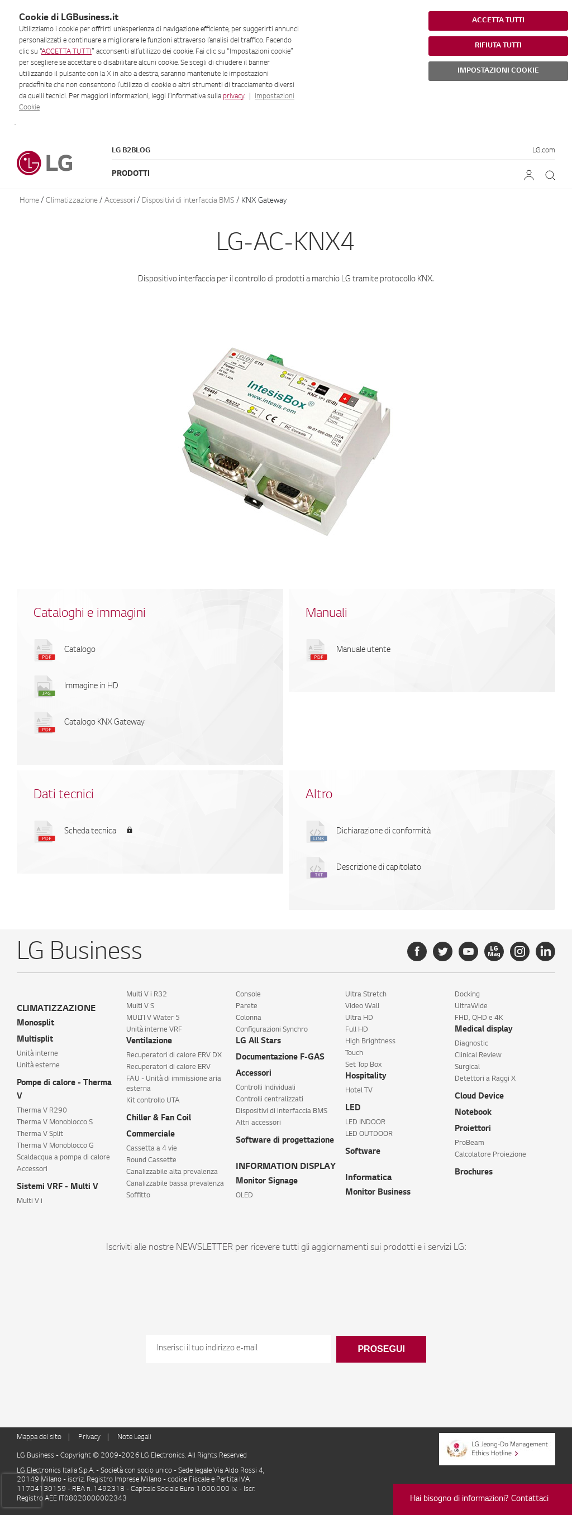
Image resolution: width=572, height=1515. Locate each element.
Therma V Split (40, 1134)
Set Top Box (363, 1065)
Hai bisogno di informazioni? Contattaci (479, 1499)
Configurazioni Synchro (272, 1030)
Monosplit (35, 1023)
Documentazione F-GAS (280, 1057)
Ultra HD (359, 1018)
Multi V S (140, 1006)
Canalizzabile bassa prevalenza (175, 1184)
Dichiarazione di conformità (383, 831)
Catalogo (80, 650)
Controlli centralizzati (269, 1100)
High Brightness (370, 1042)
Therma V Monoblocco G (55, 1146)
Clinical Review (478, 1055)
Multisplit (35, 1039)
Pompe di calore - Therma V (64, 1090)
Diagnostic (471, 1044)
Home (29, 200)
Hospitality (366, 1076)
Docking (467, 995)
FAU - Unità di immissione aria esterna (173, 1084)
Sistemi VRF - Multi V (57, 1187)
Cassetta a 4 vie (151, 1149)
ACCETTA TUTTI (66, 52)
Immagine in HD (91, 686)
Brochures (474, 1172)
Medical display (484, 1029)
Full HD (356, 1030)
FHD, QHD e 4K (479, 1018)
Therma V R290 (42, 1111)
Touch (354, 1053)
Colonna (248, 1018)
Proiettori (473, 1129)
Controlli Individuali (265, 1088)
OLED (244, 1196)
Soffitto (138, 1196)
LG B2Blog (131, 151)
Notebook (473, 1113)
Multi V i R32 (146, 995)
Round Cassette (151, 1160)
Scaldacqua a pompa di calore (63, 1158)
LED (353, 1108)
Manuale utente (363, 650)
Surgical (467, 1067)
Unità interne (37, 1054)
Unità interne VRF (154, 1030)
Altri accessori (258, 1123)
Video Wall (362, 1006)
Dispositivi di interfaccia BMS (188, 200)
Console (248, 995)
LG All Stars (258, 1041)
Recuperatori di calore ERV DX (174, 1055)
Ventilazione (149, 1041)
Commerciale (150, 1134)
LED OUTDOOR (369, 1134)
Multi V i (29, 1201)
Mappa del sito (39, 1437)
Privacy (89, 1437)
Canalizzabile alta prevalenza (172, 1172)
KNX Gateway (264, 200)
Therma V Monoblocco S (55, 1122)
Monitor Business (378, 1192)
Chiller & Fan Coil (158, 1118)
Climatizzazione (72, 200)
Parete (247, 1006)
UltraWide (471, 1006)
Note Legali (134, 1437)
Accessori (119, 200)
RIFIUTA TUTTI (498, 46)
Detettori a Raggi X (485, 1079)
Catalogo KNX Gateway (104, 722)
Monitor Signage (267, 1181)
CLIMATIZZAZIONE (56, 1009)
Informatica (368, 1178)
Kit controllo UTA (153, 1101)
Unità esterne (38, 1066)
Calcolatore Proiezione (490, 1155)
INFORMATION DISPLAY (286, 1167)
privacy (233, 96)
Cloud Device (479, 1096)
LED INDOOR (365, 1122)
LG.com (543, 151)
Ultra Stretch (366, 995)
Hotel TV (359, 1091)
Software (362, 1152)
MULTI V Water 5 (153, 1018)
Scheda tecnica (90, 831)
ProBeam (469, 1143)
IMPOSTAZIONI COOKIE (498, 71)
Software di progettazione (285, 1141)
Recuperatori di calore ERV (168, 1067)
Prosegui (381, 1349)
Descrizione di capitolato (378, 868)
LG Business (36, 1456)
